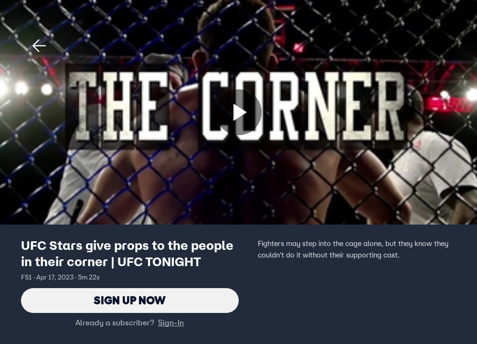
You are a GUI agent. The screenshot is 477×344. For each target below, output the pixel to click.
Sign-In (171, 322)
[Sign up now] (239, 112)
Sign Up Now (130, 300)
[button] (39, 46)
